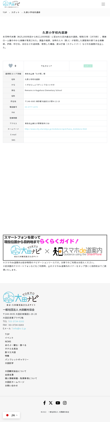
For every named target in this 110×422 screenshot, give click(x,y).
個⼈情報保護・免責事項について (21, 378)
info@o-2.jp (19, 328)
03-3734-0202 (16, 321)
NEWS (8, 341)
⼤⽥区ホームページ (14, 382)
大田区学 (9, 363)
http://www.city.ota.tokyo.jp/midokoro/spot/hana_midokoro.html (56, 129)
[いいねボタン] (10, 66)
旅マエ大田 (10, 352)
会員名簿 (9, 374)
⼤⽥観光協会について (15, 371)
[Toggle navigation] (103, 4)
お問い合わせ (11, 385)
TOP (5, 12)
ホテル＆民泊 (11, 348)
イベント (9, 337)
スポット (15, 12)
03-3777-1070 (31, 107)
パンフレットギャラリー (17, 359)
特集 (7, 355)
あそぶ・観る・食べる (15, 345)
